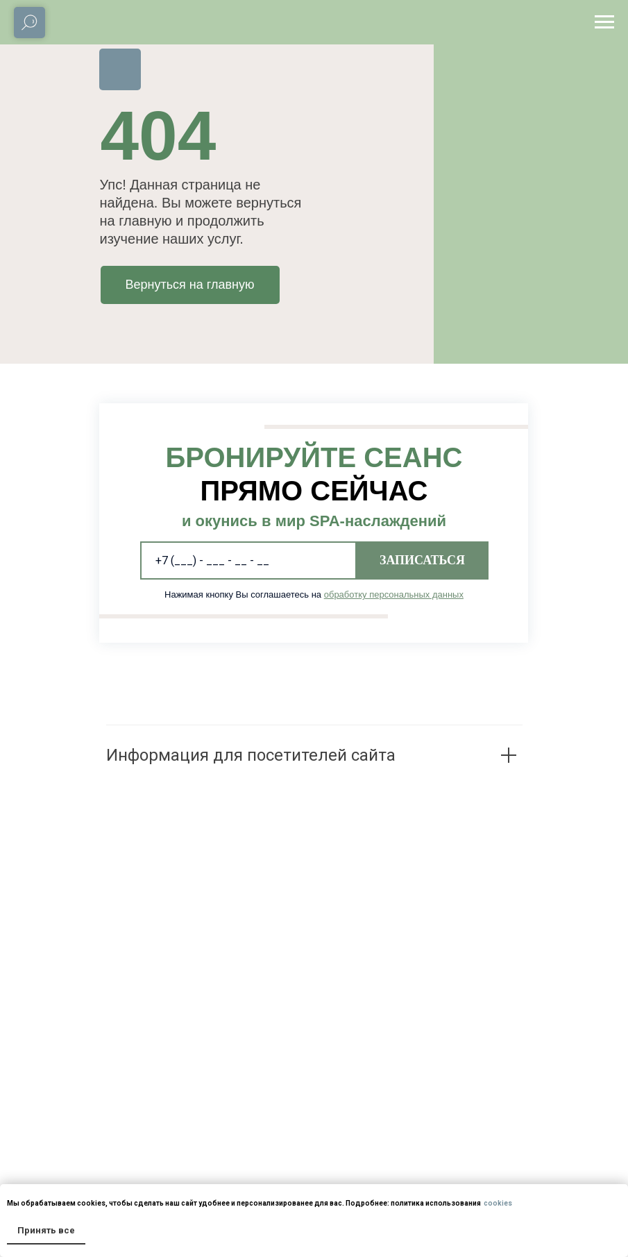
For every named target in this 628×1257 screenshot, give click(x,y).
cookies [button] (497, 1203)
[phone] (248, 560)
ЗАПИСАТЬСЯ (422, 560)
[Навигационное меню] (604, 22)
